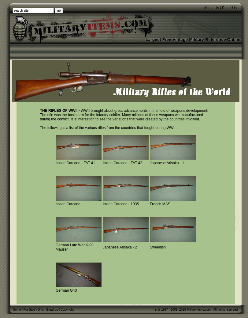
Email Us (229, 8)
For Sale (29, 309)
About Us (211, 8)
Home (17, 309)
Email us (52, 309)
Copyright (67, 309)
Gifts (41, 309)
